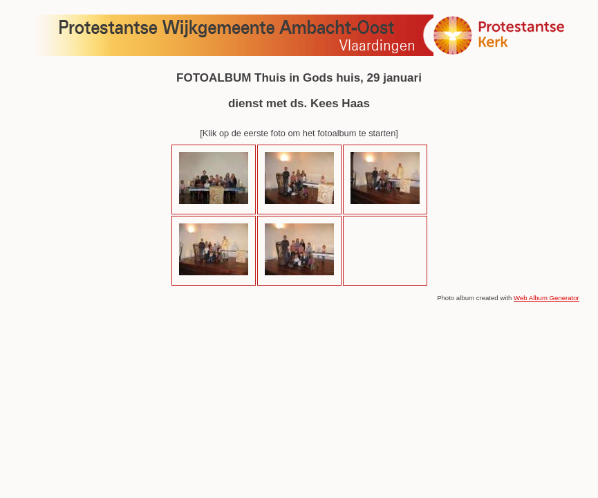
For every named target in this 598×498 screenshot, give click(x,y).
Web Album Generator (546, 298)
